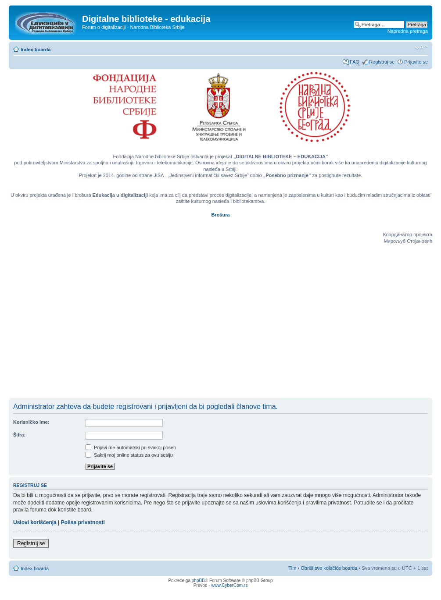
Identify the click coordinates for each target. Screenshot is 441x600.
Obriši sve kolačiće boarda (329, 568)
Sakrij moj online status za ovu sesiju (129, 455)
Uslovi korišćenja (35, 522)
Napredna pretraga (407, 31)
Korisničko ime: (31, 422)
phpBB (198, 580)
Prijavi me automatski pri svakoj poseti (131, 447)
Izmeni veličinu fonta (421, 48)
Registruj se (381, 61)
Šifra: (19, 434)
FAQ (354, 61)
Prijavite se (416, 61)
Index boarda (35, 49)
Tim (292, 568)
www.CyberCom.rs (229, 585)
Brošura (220, 214)
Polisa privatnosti (83, 522)
